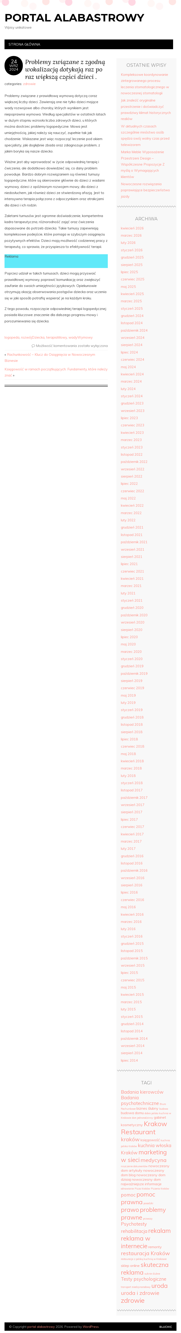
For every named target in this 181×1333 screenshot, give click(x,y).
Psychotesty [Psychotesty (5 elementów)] (134, 1224)
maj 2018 (128, 754)
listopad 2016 (132, 863)
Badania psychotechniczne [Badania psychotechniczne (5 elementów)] (140, 1100)
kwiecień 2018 (132, 761)
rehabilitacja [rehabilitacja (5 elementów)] (134, 1231)
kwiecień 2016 (132, 914)
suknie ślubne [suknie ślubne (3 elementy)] (152, 1273)
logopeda (12, 337)
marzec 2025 (131, 301)
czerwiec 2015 (132, 980)
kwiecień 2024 (132, 374)
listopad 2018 (132, 724)
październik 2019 (134, 673)
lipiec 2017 (129, 819)
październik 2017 (134, 797)
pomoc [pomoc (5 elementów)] (128, 1195)
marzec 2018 (131, 768)
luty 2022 (128, 520)
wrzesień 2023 (132, 411)
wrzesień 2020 (132, 622)
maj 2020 (128, 644)
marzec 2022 (131, 513)
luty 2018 (128, 776)
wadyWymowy (80, 337)
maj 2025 (128, 286)
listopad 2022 (132, 454)
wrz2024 (13, 67)
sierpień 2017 (131, 812)
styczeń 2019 (132, 710)
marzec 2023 (131, 440)
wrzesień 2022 (132, 469)
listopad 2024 (132, 323)
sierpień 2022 (131, 476)
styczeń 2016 (132, 936)
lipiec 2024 (129, 352)
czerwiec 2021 (132, 571)
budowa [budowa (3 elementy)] (163, 1108)
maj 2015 (128, 987)
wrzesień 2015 (132, 965)
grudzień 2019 (132, 666)
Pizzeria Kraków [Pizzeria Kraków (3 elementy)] (160, 1188)
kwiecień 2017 (132, 834)
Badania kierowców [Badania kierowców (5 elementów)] (142, 1092)
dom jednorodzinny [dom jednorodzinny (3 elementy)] (142, 1117)
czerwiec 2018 (132, 746)
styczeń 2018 (132, 783)
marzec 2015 (131, 1002)
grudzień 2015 (132, 943)
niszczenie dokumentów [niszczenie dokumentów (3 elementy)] (134, 1166)
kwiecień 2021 (132, 578)
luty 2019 (128, 702)
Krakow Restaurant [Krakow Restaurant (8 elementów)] (144, 1128)
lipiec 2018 (129, 739)
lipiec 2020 (129, 637)
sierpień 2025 (131, 265)
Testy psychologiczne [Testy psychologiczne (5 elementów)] (143, 1279)
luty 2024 (128, 389)
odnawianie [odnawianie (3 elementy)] (127, 1188)
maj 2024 (128, 367)
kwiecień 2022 (132, 505)
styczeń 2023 (132, 447)
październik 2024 (134, 330)
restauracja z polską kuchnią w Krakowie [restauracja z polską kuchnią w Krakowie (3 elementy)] (144, 1259)
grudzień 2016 (132, 856)
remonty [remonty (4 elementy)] (155, 1247)
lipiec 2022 (129, 483)
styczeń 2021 (132, 600)
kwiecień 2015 (132, 994)
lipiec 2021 (129, 564)
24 (14, 61)
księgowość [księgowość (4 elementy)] (150, 1140)
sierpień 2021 (131, 556)
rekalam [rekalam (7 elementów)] (159, 1230)
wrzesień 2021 (132, 549)
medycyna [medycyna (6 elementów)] (154, 1160)
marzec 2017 (131, 841)
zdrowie (29, 84)
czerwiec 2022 (132, 491)
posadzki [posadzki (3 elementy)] (148, 1203)
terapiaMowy (56, 337)
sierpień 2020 (131, 630)
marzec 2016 (131, 921)
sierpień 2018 (131, 732)
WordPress (91, 1326)
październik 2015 (134, 958)
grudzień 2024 (132, 316)
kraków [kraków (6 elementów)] (130, 1139)
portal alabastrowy (74, 17)
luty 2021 (128, 593)
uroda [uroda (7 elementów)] (159, 1285)
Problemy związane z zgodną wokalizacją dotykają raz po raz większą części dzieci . (65, 69)
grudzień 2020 (132, 607)
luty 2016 (128, 929)
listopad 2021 (132, 535)
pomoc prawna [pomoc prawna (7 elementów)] (138, 1198)
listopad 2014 (132, 1031)
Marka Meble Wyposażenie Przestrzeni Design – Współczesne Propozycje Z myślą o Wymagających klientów (143, 164)
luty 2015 (128, 1009)
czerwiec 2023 (132, 425)
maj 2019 (128, 695)
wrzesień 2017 (132, 805)
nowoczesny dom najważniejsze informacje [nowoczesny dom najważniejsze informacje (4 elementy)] (141, 1181)
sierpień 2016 (131, 885)
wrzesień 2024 (132, 337)
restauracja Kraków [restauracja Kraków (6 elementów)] (145, 1253)
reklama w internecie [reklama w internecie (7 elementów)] (135, 1242)
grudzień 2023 (132, 403)
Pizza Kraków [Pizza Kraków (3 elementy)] (142, 1188)
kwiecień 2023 (132, 432)
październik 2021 (134, 542)
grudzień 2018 (132, 717)
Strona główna (24, 44)
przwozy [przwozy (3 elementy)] (148, 1218)
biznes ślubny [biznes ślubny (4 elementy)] (147, 1108)
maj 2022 (128, 498)
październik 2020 (134, 615)
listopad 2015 (132, 951)
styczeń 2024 (132, 396)
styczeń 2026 (132, 250)
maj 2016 (128, 907)
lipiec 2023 (129, 418)
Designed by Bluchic (166, 1327)
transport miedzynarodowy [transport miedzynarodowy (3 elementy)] (135, 1287)
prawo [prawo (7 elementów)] (130, 1209)
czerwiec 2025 (132, 279)
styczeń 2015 (132, 1016)
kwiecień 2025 (132, 294)
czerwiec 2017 (132, 827)
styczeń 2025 (132, 308)
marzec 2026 (131, 235)
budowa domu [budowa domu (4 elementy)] (132, 1113)
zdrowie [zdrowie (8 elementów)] (133, 1300)
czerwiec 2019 (132, 688)
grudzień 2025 (132, 257)
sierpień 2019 (131, 681)
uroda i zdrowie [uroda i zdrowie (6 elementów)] (140, 1292)
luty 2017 (128, 848)
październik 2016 (134, 870)
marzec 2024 (131, 381)
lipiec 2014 (129, 1060)
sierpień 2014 (131, 1053)
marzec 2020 (131, 651)
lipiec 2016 (129, 892)
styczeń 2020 (132, 659)
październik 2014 (134, 1038)
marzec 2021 (131, 586)
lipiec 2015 (129, 972)
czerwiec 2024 (132, 359)
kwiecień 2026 (132, 228)
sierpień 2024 (131, 345)
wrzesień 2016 (132, 878)
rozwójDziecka (33, 337)
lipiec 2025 (129, 272)
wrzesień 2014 (132, 1046)
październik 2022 (134, 462)
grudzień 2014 (132, 1024)
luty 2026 (128, 242)
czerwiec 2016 (132, 900)
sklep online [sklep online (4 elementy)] (130, 1265)
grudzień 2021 (132, 527)
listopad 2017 (132, 790)
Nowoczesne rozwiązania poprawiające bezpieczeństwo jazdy (145, 190)
